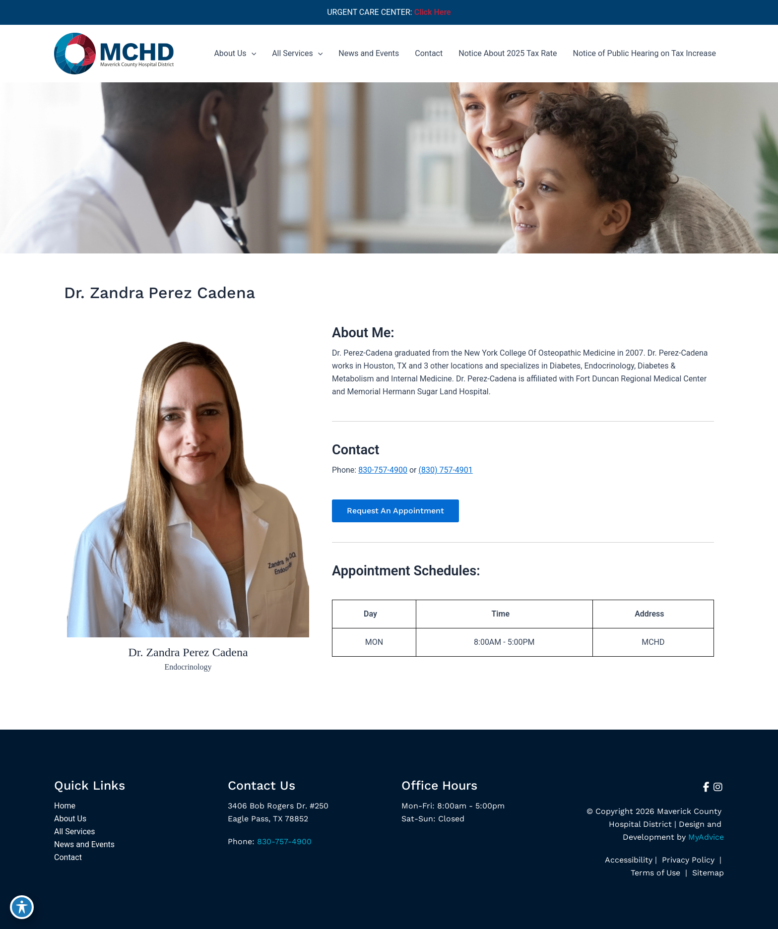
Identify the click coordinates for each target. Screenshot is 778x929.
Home (64, 805)
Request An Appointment (395, 510)
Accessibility (628, 860)
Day (370, 614)
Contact (68, 857)
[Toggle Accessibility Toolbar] (22, 907)
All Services (74, 831)
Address (649, 614)
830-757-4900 (382, 470)
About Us (70, 818)
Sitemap (707, 872)
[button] (395, 510)
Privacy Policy (688, 860)
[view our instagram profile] (718, 787)
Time (501, 614)
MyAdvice (706, 837)
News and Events (84, 844)
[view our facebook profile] (706, 787)
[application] (252, 53)
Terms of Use (655, 872)
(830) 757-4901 (445, 470)
